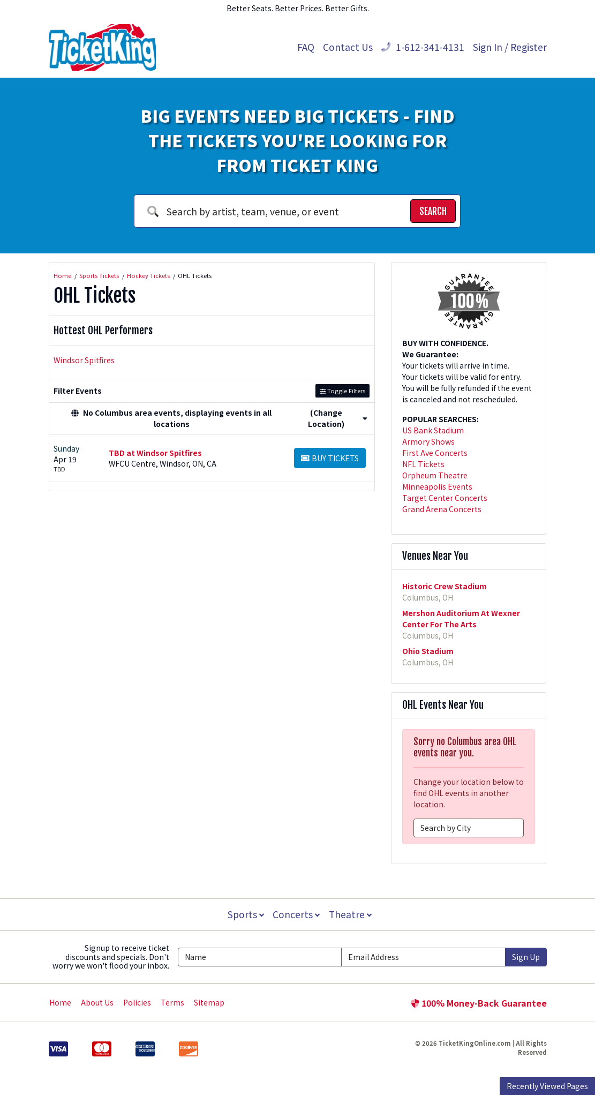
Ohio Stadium (428, 651)
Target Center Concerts (444, 497)
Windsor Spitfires (84, 360)
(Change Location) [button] (337, 418)
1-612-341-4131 (422, 47)
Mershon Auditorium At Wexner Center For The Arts (461, 618)
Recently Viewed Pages (547, 1086)
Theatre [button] (351, 914)
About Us (97, 1002)
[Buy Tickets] (330, 458)
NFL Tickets (423, 464)
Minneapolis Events (437, 486)
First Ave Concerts (435, 452)
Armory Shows (428, 441)
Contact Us (348, 47)
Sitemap (209, 1002)
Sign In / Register (510, 47)
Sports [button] (245, 914)
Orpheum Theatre (435, 475)
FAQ (305, 47)
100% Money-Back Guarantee (479, 1002)
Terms (172, 1002)
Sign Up (526, 956)
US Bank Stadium (433, 430)
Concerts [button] (297, 914)
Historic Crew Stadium (444, 586)
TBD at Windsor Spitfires (155, 452)
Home (60, 1002)
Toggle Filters (342, 390)
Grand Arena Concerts (441, 509)
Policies (137, 1002)
